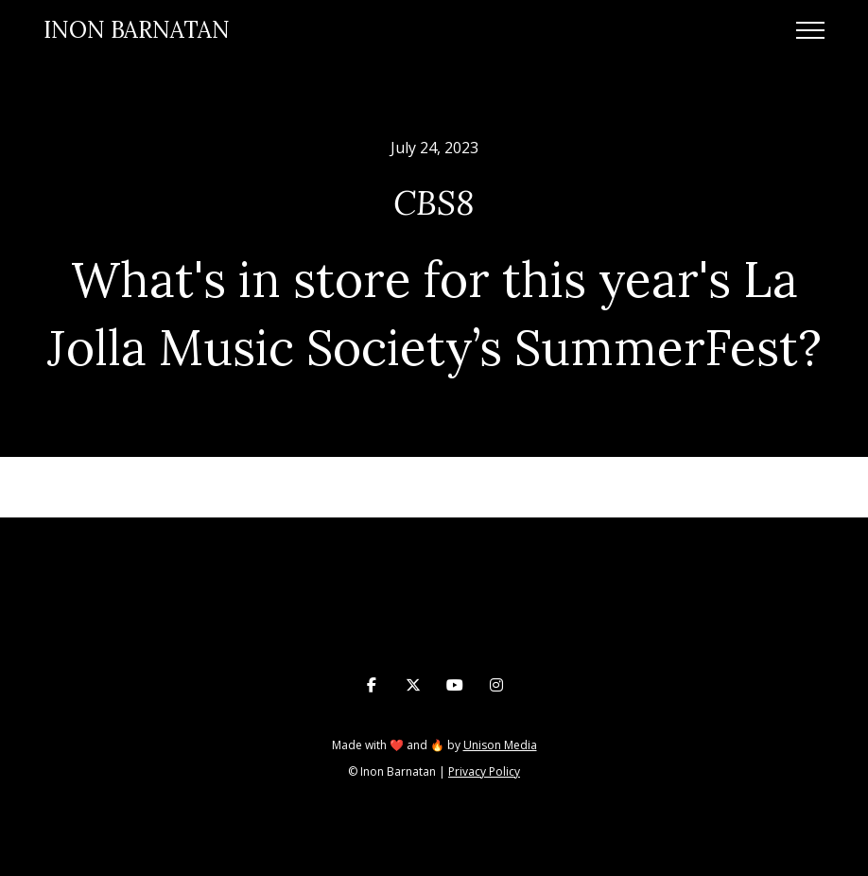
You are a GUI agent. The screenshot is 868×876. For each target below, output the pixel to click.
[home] (136, 30)
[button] (810, 30)
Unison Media (500, 745)
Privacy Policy (484, 771)
